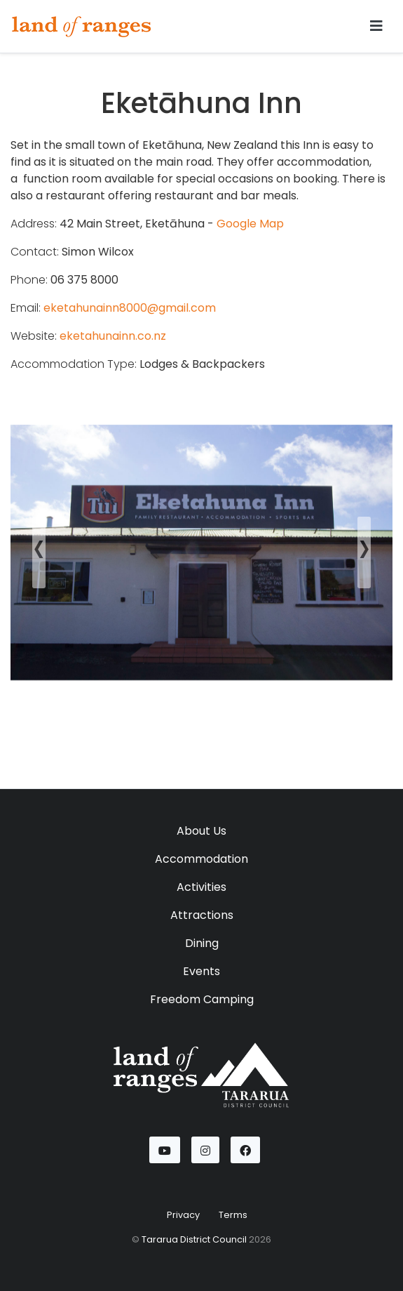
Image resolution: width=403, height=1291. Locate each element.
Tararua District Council (194, 1239)
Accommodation (201, 859)
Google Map (250, 224)
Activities (201, 887)
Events (201, 971)
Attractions (201, 915)
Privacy (183, 1215)
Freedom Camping (202, 999)
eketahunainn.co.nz (113, 336)
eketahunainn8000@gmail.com (129, 308)
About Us (201, 831)
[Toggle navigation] (376, 26)
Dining (202, 943)
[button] (39, 552)
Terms (233, 1215)
